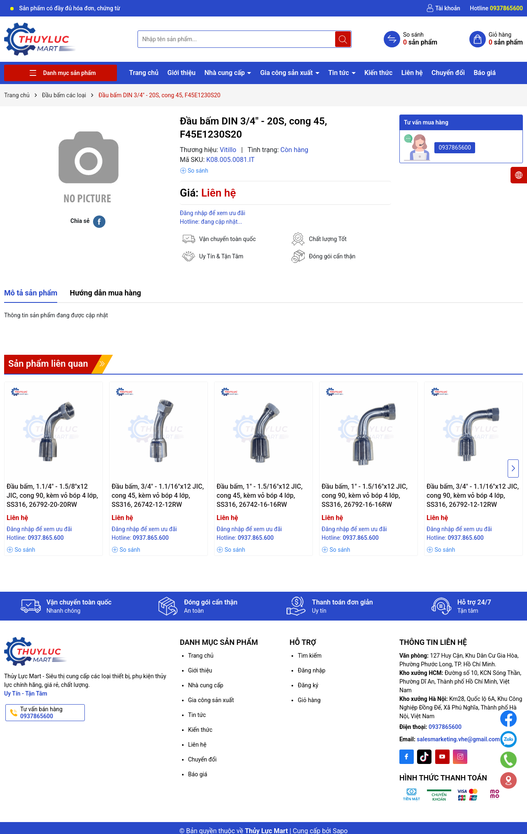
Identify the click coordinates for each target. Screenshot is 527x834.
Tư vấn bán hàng (51, 713)
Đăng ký (308, 685)
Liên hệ (412, 73)
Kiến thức (378, 73)
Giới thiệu (181, 73)
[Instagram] (460, 757)
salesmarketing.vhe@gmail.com (458, 739)
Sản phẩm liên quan (48, 363)
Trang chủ (144, 73)
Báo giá (484, 73)
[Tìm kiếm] (343, 39)
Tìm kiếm (310, 655)
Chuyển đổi (448, 73)
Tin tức (339, 73)
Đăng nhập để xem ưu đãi (212, 213)
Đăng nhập (311, 670)
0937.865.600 (45, 537)
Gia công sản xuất (287, 73)
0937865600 (454, 147)
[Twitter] (424, 757)
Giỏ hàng (309, 700)
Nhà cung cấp (225, 73)
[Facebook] (406, 757)
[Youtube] (442, 757)
